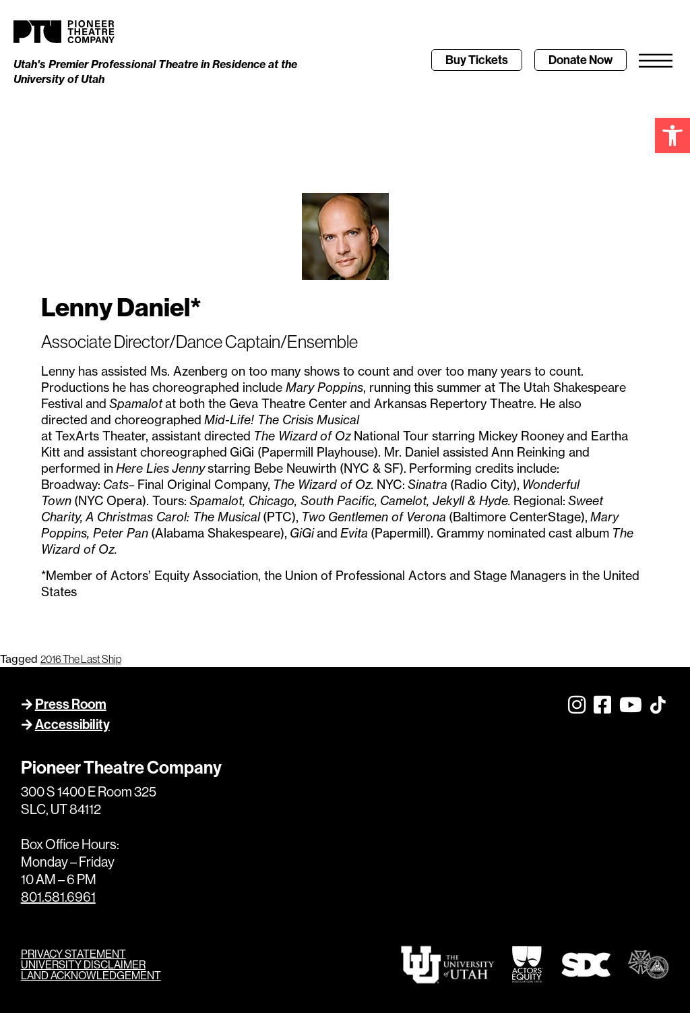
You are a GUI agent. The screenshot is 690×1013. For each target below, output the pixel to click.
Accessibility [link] (72, 724)
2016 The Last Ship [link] (80, 659)
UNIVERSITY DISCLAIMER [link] (83, 964)
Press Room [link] (70, 703)
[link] (672, 135)
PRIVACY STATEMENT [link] (73, 953)
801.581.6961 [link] (58, 896)
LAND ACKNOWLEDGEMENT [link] (91, 975)
